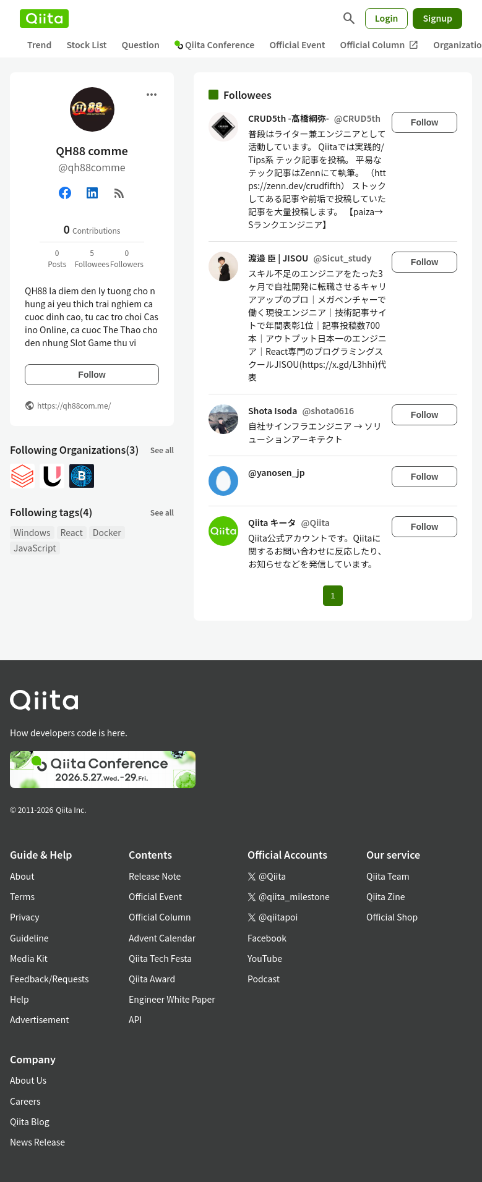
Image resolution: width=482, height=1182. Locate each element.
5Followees (91, 258)
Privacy (24, 917)
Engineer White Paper (172, 999)
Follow (91, 375)
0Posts (57, 258)
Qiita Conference (214, 44)
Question (141, 44)
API (135, 1019)
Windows (32, 532)
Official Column (379, 44)
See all (162, 449)
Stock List (86, 44)
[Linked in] (92, 192)
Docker (107, 532)
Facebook (266, 938)
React (72, 532)
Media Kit (29, 958)
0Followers (127, 258)
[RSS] (119, 192)
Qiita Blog (29, 1121)
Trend (39, 44)
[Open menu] (151, 94)
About (22, 876)
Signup (437, 18)
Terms (22, 896)
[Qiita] (44, 18)
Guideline (29, 938)
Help (19, 999)
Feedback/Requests (49, 978)
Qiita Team (388, 876)
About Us (28, 1080)
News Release (37, 1142)
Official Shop (392, 917)
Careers (25, 1101)
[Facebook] (65, 192)
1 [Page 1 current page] (332, 595)
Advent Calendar (162, 938)
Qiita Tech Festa (160, 958)
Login (386, 18)
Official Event (297, 44)
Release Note (155, 876)
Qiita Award (152, 978)
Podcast (263, 978)
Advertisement (39, 1019)
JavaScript (35, 548)
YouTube (264, 958)
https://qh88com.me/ (74, 405)
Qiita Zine (385, 896)
